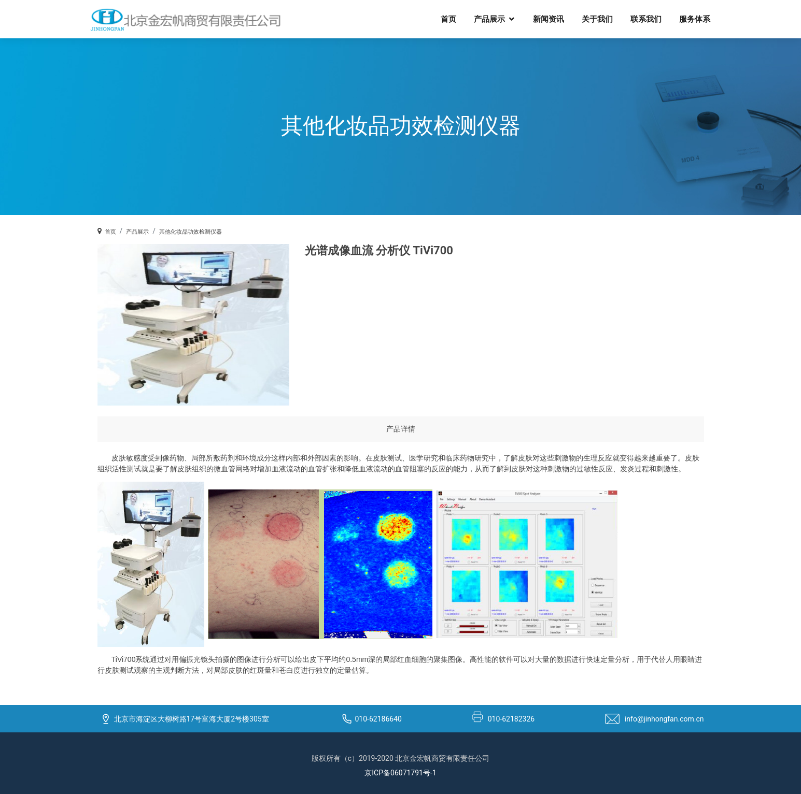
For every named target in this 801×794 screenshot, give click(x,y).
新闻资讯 (548, 18)
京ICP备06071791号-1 (400, 773)
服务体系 (694, 18)
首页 (448, 18)
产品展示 (489, 18)
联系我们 (646, 18)
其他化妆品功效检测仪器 (190, 231)
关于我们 (597, 18)
